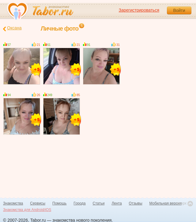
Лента (116, 203)
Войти (179, 10)
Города (79, 203)
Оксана (12, 28)
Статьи (99, 203)
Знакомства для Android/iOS (27, 210)
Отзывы (135, 203)
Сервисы (37, 203)
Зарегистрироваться (139, 10)
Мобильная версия (165, 203)
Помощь (59, 203)
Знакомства (13, 203)
